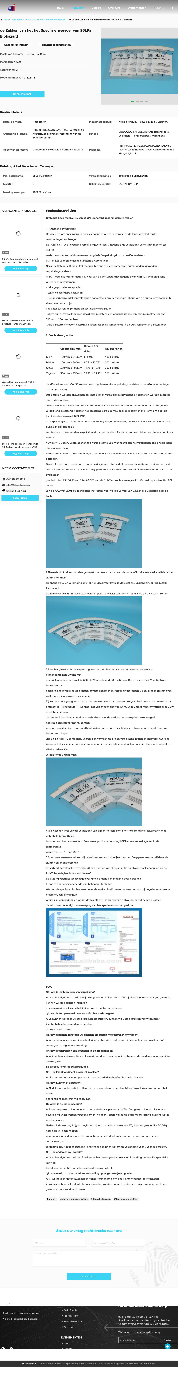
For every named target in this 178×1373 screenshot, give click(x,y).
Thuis (60, 7)
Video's (96, 7)
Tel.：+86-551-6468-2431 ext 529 (20, 1313)
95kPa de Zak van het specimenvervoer (45, 19)
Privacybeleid (29, 1363)
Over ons (114, 7)
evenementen (136, 7)
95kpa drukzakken (101, 1199)
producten (16, 19)
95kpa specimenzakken (125, 1199)
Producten (78, 7)
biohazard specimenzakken (73, 1199)
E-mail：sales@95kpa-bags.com (20, 1319)
